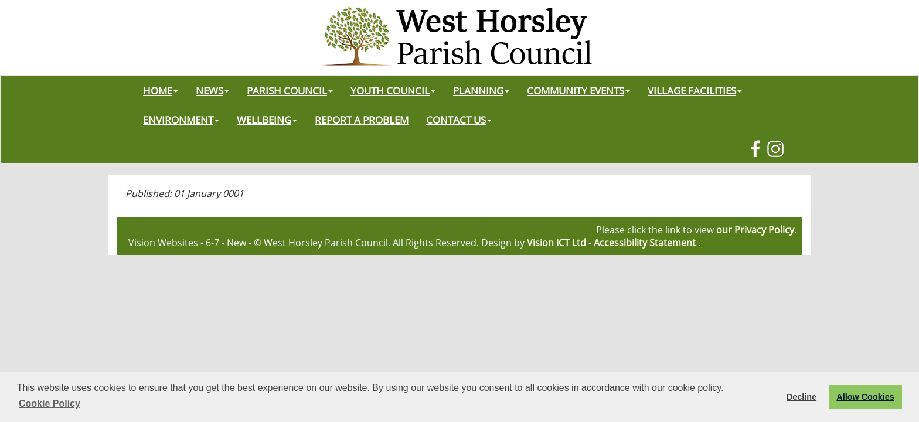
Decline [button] (801, 396)
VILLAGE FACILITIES (695, 90)
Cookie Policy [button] (49, 404)
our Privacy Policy (755, 229)
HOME (160, 90)
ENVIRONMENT (181, 120)
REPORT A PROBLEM (362, 120)
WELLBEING (267, 120)
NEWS (212, 90)
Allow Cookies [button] (865, 396)
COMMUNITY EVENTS (578, 90)
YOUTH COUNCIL (392, 90)
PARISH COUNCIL (290, 90)
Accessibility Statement (645, 242)
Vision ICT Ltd (556, 242)
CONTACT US (459, 120)
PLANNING (481, 90)
